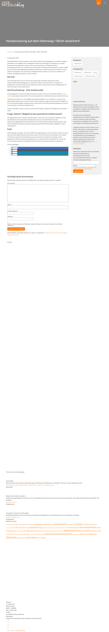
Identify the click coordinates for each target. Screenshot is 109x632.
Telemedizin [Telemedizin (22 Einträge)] (76, 534)
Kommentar (11, 183)
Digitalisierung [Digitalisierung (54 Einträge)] (35, 527)
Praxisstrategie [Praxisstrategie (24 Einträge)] (25, 534)
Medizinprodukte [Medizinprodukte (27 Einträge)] (44, 531)
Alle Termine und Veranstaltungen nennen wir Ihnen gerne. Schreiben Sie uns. (30, 485)
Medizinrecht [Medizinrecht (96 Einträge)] (70, 530)
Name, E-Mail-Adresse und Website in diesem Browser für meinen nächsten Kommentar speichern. (34, 224)
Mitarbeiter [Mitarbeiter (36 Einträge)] (82, 531)
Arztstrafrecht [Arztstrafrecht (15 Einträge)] (9, 527)
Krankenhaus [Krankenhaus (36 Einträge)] (10, 531)
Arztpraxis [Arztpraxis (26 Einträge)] (94, 524)
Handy (95, 72)
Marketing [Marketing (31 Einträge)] (35, 531)
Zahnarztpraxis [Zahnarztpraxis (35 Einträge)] (21, 538)
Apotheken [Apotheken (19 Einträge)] (30, 524)
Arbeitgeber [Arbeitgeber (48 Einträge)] (38, 524)
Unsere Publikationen (12, 517)
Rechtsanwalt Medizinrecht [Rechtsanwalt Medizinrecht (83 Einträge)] (59, 534)
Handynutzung (78, 76)
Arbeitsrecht (77, 63)
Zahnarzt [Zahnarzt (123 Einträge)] (11, 537)
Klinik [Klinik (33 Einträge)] (99, 527)
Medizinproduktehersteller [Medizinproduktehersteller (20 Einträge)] (56, 531)
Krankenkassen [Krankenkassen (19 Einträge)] (19, 531)
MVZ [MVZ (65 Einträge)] (88, 530)
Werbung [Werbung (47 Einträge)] (92, 534)
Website (10, 216)
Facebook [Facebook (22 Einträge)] (44, 527)
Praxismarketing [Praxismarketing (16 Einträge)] (16, 534)
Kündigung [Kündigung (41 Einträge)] (27, 531)
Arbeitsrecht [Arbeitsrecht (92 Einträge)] (60, 524)
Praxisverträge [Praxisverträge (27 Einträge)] (41, 534)
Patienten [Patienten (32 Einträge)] (94, 531)
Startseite (10, 52)
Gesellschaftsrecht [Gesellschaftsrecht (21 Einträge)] (61, 527)
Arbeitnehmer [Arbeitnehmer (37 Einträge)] (48, 524)
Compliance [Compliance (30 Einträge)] (16, 527)
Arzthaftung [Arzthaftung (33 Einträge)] (86, 524)
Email (75, 165)
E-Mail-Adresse (12, 211)
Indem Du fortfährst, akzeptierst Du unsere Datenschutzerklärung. (84, 168)
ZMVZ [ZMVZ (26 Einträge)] (39, 538)
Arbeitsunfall (87, 72)
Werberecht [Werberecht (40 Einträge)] (84, 534)
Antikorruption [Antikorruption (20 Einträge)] (9, 524)
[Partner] (15, 259)
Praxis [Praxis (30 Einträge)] (99, 531)
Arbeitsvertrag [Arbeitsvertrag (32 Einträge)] (72, 524)
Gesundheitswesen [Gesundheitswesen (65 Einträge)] (88, 527)
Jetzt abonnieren (11, 502)
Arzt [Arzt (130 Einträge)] (79, 524)
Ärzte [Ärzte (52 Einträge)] (43, 538)
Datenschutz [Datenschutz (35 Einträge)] (24, 527)
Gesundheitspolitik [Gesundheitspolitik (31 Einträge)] (73, 527)
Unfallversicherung (90, 76)
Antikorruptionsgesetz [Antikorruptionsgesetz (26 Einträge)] (20, 524)
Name (9, 204)
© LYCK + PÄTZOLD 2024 (17, 630)
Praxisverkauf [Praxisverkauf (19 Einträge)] (33, 534)
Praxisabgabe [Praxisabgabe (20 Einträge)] (9, 534)
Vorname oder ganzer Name (82, 159)
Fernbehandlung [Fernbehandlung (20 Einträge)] (52, 527)
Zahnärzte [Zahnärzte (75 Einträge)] (32, 537)
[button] (14, 148)
